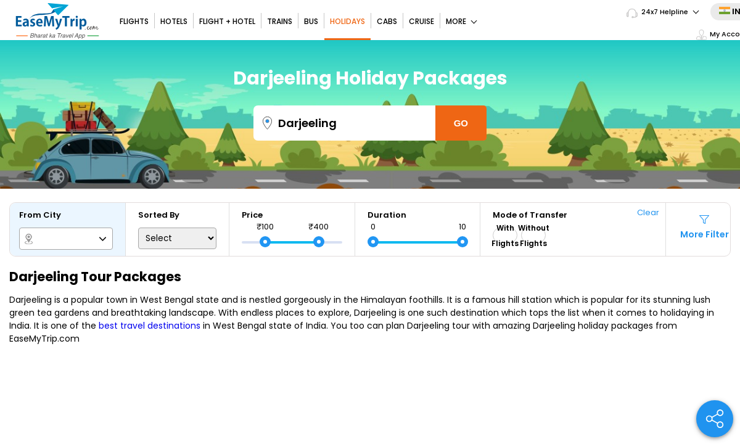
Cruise (421, 21)
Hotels (173, 21)
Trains (279, 21)
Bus (311, 21)
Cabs (387, 21)
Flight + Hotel (227, 21)
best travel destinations (149, 325)
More (461, 21)
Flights (134, 21)
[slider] (265, 241)
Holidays (347, 21)
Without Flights (533, 235)
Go (461, 123)
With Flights (505, 235)
